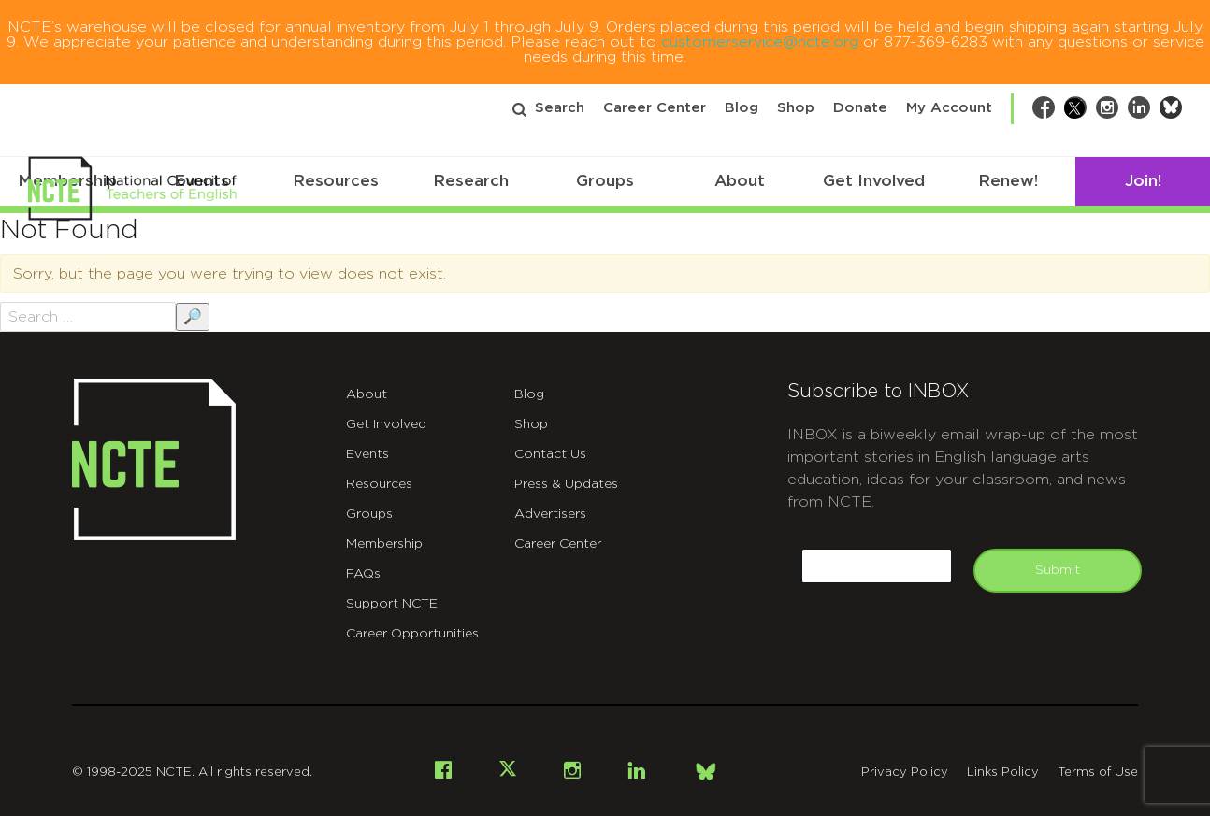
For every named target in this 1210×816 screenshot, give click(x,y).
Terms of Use (1098, 772)
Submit (1057, 570)
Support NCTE (392, 603)
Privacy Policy (904, 772)
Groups (605, 181)
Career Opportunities (412, 633)
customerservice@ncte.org (759, 42)
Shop (795, 108)
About (739, 181)
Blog (741, 108)
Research (471, 181)
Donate (860, 108)
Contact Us (550, 454)
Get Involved (874, 181)
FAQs (363, 573)
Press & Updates (566, 484)
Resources (336, 181)
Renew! (1008, 181)
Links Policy (1003, 772)
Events (367, 454)
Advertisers (550, 514)
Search (559, 108)
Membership (384, 544)
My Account (949, 108)
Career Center (654, 108)
